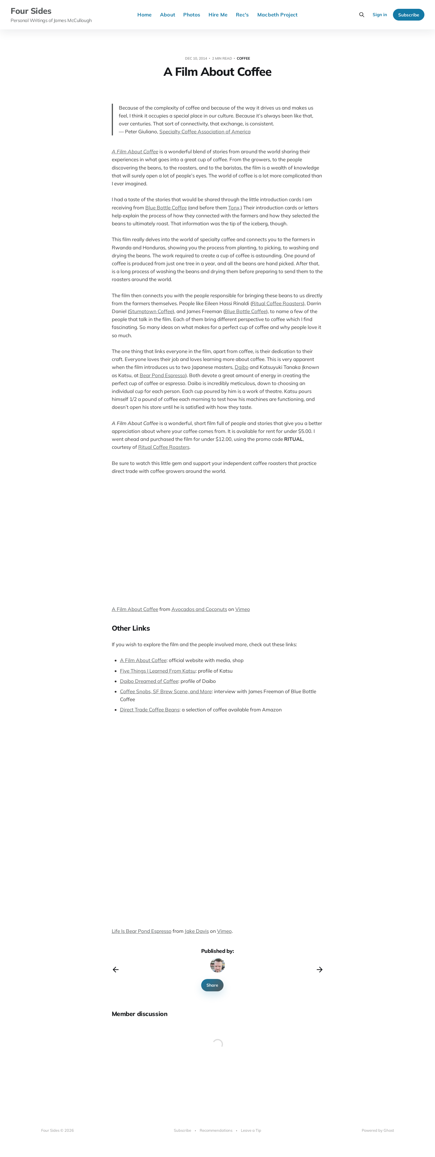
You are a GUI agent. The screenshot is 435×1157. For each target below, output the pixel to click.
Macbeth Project (277, 14)
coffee (243, 58)
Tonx (233, 207)
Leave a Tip (251, 1130)
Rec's (242, 14)
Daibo (242, 367)
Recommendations (216, 1130)
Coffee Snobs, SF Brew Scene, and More (166, 691)
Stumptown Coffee (151, 311)
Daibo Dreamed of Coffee (149, 681)
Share (212, 985)
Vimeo (242, 609)
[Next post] (320, 969)
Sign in (380, 14)
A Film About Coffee (135, 151)
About (167, 14)
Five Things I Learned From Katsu (158, 671)
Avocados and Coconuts (199, 609)
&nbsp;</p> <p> (129, 757)
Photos (191, 14)
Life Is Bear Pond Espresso (141, 931)
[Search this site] (361, 14)
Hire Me (218, 14)
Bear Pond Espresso (162, 375)
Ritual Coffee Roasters (277, 303)
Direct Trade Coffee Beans (149, 709)
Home (144, 14)
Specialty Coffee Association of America (205, 131)
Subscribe (408, 15)
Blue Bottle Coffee (166, 207)
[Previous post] (115, 969)
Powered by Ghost (378, 1130)
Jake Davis (197, 931)
